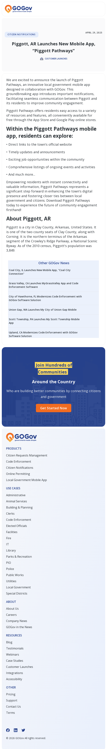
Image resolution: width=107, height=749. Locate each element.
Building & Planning (19, 507)
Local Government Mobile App (26, 480)
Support (11, 700)
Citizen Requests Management (26, 455)
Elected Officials (16, 526)
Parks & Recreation (19, 557)
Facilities (11, 532)
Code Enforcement (18, 461)
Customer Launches (19, 667)
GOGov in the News (19, 627)
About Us (12, 609)
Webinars (12, 654)
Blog (9, 642)
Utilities (11, 581)
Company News (16, 621)
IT (7, 544)
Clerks (10, 514)
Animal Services (16, 501)
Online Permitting (18, 474)
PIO (8, 563)
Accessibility (14, 679)
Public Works (15, 575)
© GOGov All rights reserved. (26, 738)
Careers (11, 615)
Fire (8, 538)
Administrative (15, 495)
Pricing (10, 694)
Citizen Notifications (19, 468)
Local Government (18, 587)
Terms (10, 713)
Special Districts (16, 593)
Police (10, 569)
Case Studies (14, 661)
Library (11, 550)
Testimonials (15, 648)
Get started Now (53, 408)
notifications (84, 94)
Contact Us (13, 707)
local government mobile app (67, 84)
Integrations (14, 673)
